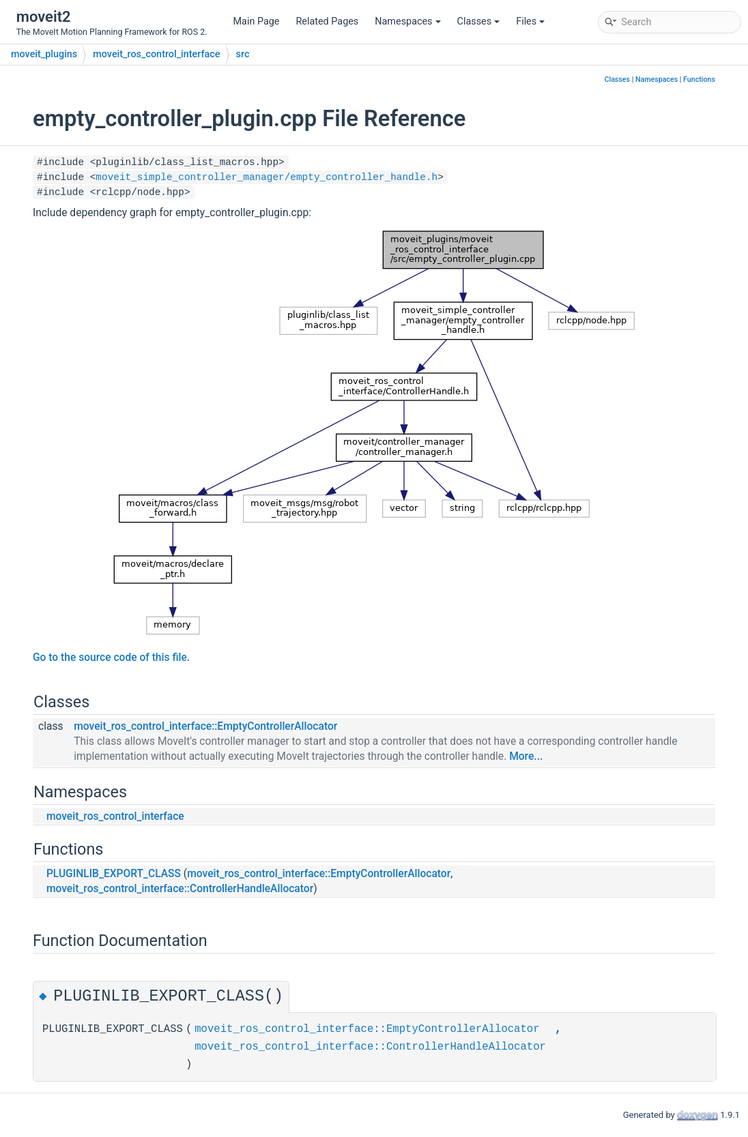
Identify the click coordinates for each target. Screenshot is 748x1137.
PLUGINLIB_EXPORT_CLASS (113, 874)
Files (530, 21)
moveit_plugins (44, 54)
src (243, 54)
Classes (478, 21)
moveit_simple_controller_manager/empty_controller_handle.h (266, 177)
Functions (699, 79)
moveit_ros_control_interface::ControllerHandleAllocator (179, 889)
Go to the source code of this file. (111, 657)
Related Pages (327, 21)
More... (526, 756)
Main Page (256, 21)
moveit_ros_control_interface (156, 54)
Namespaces (407, 21)
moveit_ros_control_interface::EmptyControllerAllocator (205, 726)
